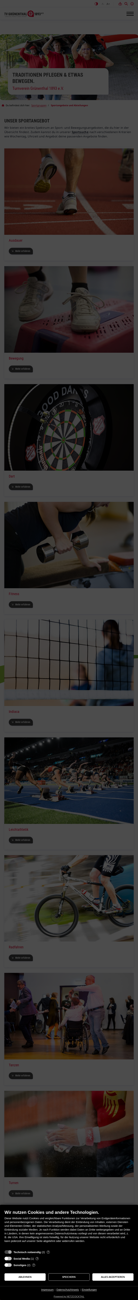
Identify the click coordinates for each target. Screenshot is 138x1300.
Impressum (47, 1289)
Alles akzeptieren (113, 1277)
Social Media (21, 1258)
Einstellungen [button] (89, 1289)
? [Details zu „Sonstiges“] (33, 1265)
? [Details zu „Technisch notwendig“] (48, 1252)
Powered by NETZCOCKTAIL (69, 1296)
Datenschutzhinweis (67, 1289)
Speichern (69, 1277)
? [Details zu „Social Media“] (37, 1258)
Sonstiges (19, 1265)
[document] (69, 1229)
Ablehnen (25, 1277)
